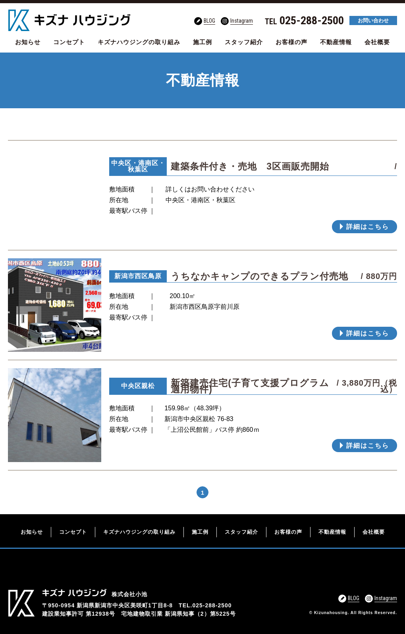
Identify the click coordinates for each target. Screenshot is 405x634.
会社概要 (377, 42)
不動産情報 (336, 42)
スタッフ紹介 (244, 42)
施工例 (202, 42)
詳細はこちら (367, 226)
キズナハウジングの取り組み (139, 42)
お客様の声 (291, 42)
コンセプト (69, 42)
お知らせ (27, 42)
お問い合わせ (373, 20)
